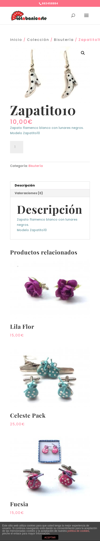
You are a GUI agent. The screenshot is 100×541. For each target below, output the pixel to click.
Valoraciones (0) (29, 193)
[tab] (50, 185)
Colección (38, 39)
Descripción (25, 185)
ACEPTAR (49, 537)
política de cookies (78, 530)
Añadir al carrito (50, 146)
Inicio (16, 39)
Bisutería (64, 39)
